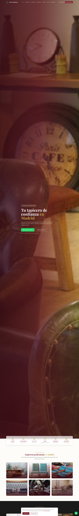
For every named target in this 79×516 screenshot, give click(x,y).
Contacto (53, 2)
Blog (48, 2)
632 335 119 (61, 2)
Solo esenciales (33, 513)
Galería (44, 2)
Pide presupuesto (69, 2)
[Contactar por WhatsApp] (76, 512)
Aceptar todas (25, 513)
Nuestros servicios (41, 229)
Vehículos (33, 2)
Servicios (27, 2)
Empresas (39, 2)
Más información (47, 510)
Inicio (22, 2)
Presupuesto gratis (28, 229)
